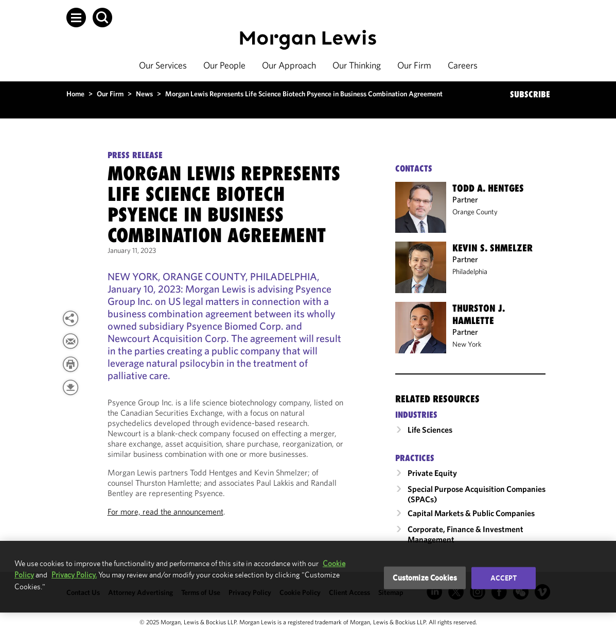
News (144, 93)
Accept (503, 578)
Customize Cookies (425, 578)
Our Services (163, 65)
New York (467, 344)
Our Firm (414, 65)
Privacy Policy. (74, 574)
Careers (463, 65)
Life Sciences (430, 429)
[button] (76, 17)
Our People (224, 65)
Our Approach (289, 65)
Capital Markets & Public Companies (471, 513)
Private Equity (432, 473)
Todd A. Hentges (488, 188)
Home (75, 93)
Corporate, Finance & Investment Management (465, 534)
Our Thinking (356, 65)
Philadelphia (469, 271)
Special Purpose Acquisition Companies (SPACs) (476, 494)
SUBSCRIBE (530, 94)
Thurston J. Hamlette (478, 314)
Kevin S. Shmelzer (492, 247)
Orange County (475, 211)
